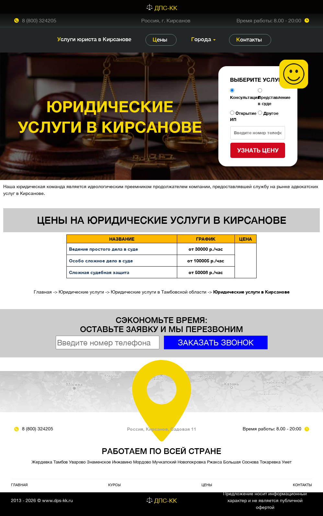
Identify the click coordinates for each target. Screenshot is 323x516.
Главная (43, 291)
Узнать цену (258, 150)
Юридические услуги (81, 291)
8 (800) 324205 (39, 20)
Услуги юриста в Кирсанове (94, 39)
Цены (160, 39)
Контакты (249, 39)
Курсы (114, 485)
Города (201, 39)
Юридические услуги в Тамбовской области (158, 291)
